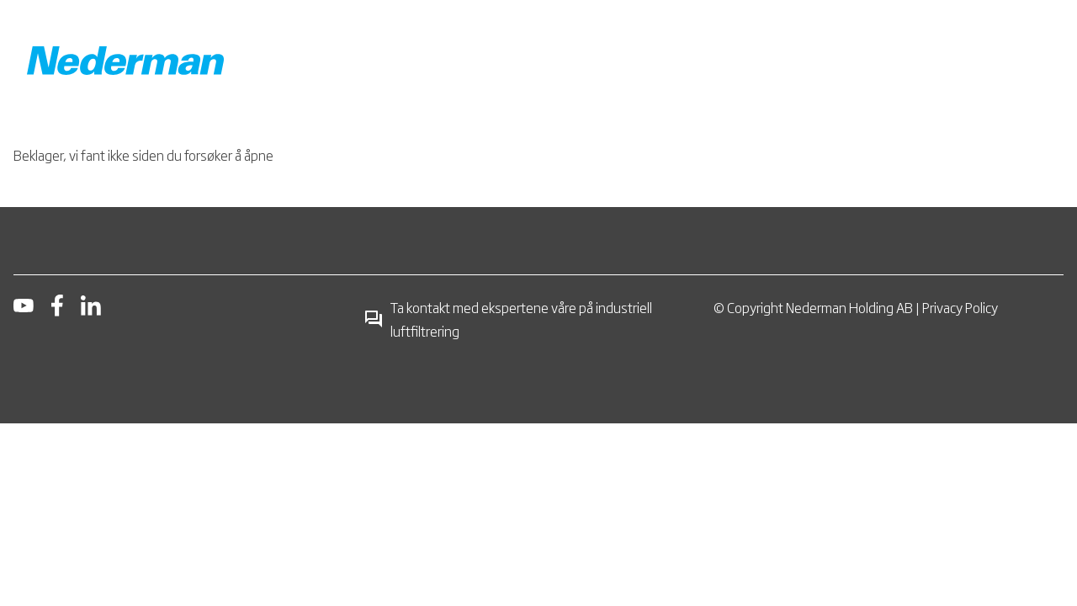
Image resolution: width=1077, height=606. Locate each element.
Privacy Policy (960, 307)
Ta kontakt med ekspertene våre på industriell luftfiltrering (507, 319)
